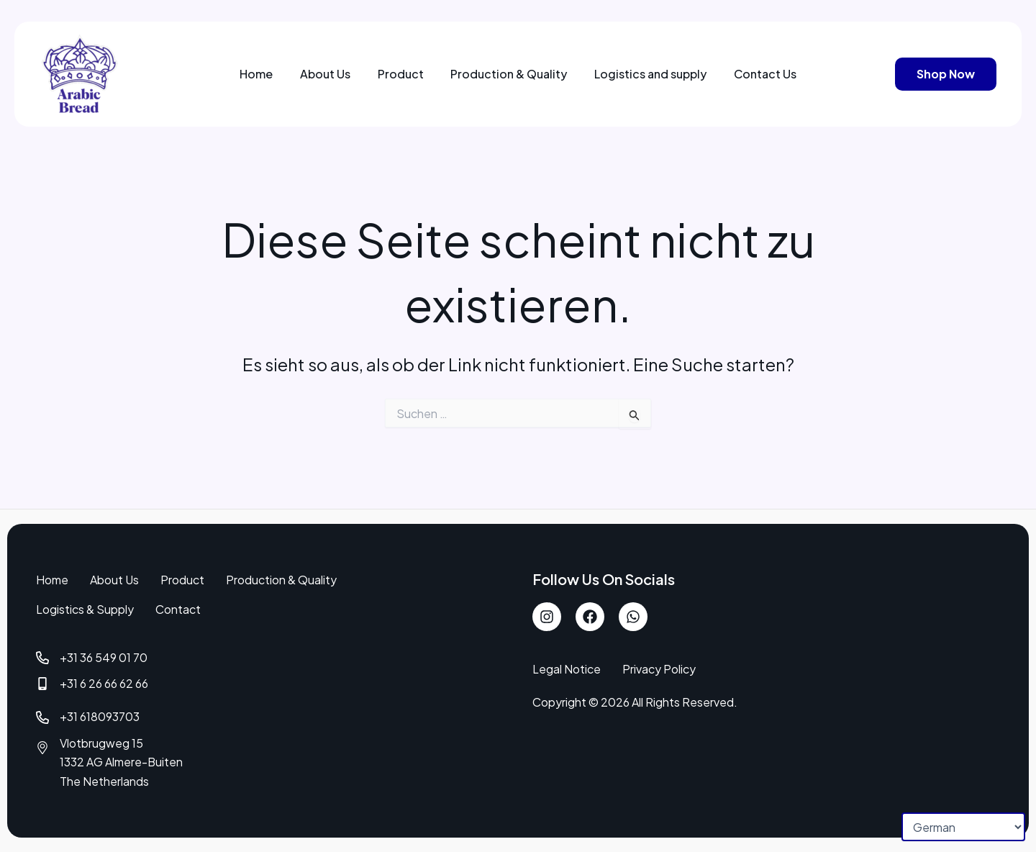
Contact (178, 609)
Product (404, 73)
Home (269, 73)
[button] (945, 74)
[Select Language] (963, 826)
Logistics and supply (644, 73)
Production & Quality (507, 73)
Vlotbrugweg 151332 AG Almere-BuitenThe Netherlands (121, 762)
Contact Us (753, 73)
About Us (333, 73)
